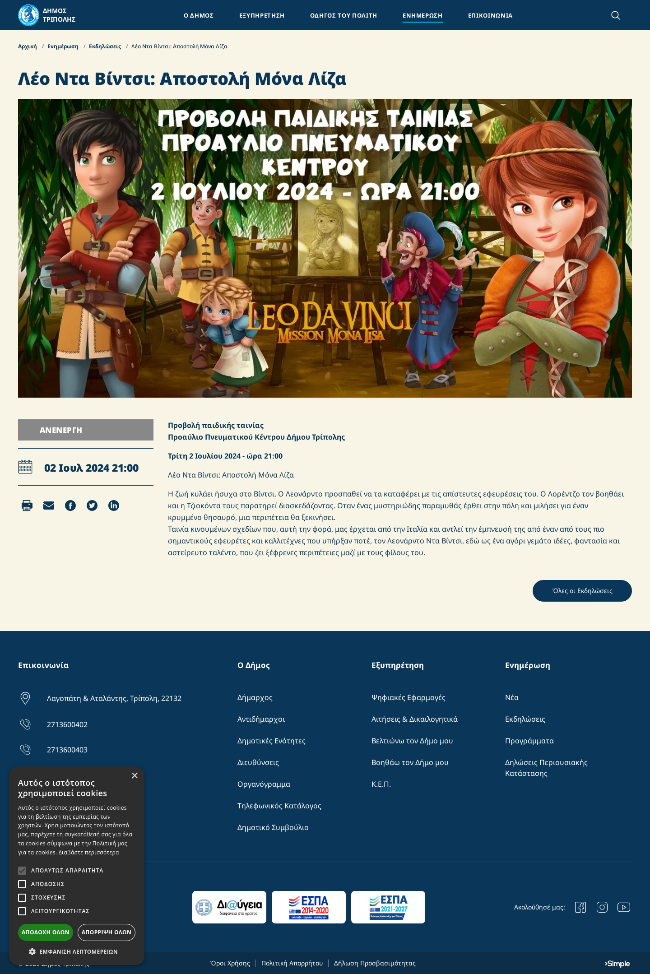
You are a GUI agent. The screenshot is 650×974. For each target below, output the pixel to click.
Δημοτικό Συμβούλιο (273, 827)
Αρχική (28, 46)
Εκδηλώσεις (105, 46)
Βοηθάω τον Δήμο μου (410, 762)
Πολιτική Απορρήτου (292, 963)
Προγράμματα (529, 741)
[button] (76, 951)
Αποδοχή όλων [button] (46, 932)
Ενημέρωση (63, 46)
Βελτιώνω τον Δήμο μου (412, 741)
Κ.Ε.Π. (381, 784)
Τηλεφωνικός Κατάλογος (279, 806)
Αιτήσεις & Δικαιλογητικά (414, 719)
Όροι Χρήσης (230, 963)
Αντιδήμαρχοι (261, 719)
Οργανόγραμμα (263, 784)
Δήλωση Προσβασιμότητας (375, 963)
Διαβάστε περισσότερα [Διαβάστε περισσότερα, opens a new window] (89, 852)
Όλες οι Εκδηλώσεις (582, 590)
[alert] (76, 865)
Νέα (512, 697)
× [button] (134, 776)
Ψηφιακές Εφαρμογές (408, 697)
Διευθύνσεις (258, 762)
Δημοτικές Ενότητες (271, 741)
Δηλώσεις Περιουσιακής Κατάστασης (546, 767)
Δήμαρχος (255, 697)
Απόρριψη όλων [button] (106, 932)
